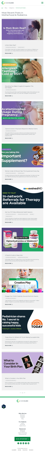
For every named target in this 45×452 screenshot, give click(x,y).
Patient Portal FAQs (22, 432)
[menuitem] (14, 449)
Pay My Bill (22, 424)
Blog (22, 418)
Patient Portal (22, 425)
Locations (22, 417)
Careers (22, 423)
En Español (22, 431)
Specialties (22, 416)
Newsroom (22, 414)
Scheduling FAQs (22, 434)
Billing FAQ (22, 430)
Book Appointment (22, 439)
